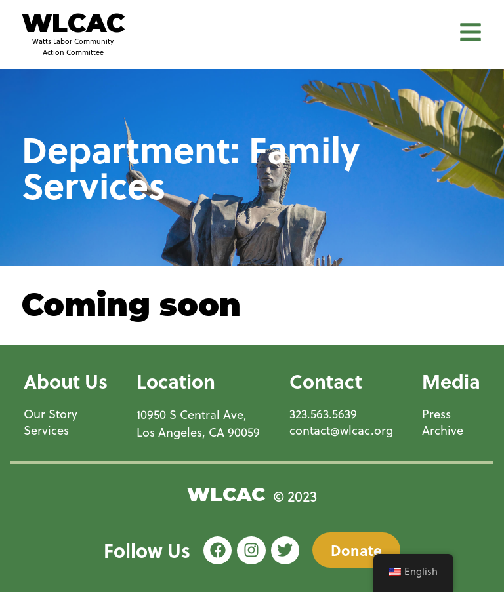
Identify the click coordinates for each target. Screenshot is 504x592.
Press (436, 414)
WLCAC (73, 23)
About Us (66, 381)
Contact (325, 381)
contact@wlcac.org (341, 430)
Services (46, 430)
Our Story (50, 414)
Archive (442, 430)
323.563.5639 (323, 414)
